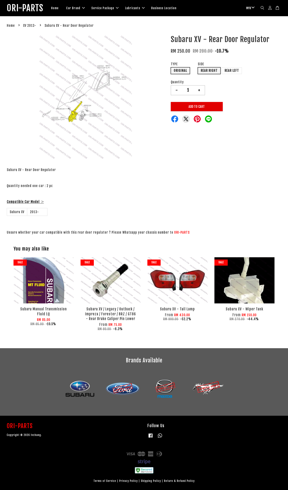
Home (54, 8)
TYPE (174, 64)
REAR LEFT (232, 70)
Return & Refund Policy (179, 481)
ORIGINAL (180, 70)
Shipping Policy (151, 481)
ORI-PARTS (25, 8)
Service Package (105, 8)
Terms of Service (104, 481)
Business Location (163, 8)
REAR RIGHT (209, 70)
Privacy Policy (128, 481)
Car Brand (75, 8)
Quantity (177, 82)
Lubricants (135, 8)
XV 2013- (29, 25)
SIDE (201, 64)
